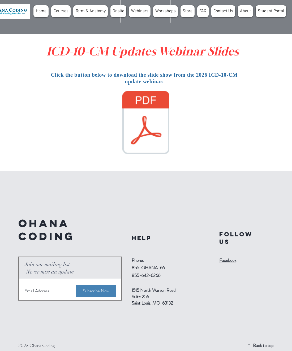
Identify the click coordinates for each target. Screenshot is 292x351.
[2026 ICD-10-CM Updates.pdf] (146, 123)
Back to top (263, 345)
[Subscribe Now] (96, 291)
